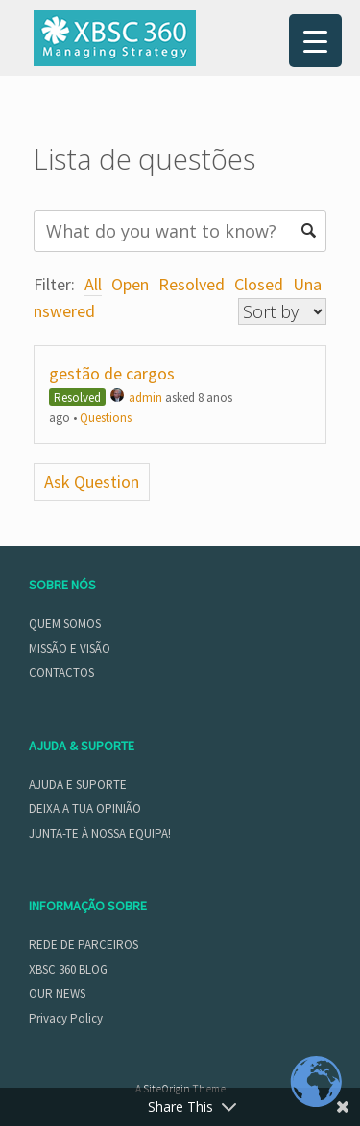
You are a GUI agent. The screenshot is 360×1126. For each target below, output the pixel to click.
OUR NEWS (57, 993)
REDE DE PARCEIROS (83, 944)
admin (136, 397)
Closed (258, 284)
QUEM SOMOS (65, 623)
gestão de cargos (112, 373)
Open (130, 284)
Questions (106, 417)
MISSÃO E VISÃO (69, 648)
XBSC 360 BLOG (68, 969)
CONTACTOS (61, 672)
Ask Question (91, 482)
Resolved (191, 284)
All (93, 284)
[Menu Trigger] (315, 40)
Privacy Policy (66, 1018)
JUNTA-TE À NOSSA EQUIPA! (100, 833)
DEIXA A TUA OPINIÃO (85, 808)
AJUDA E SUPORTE (78, 784)
